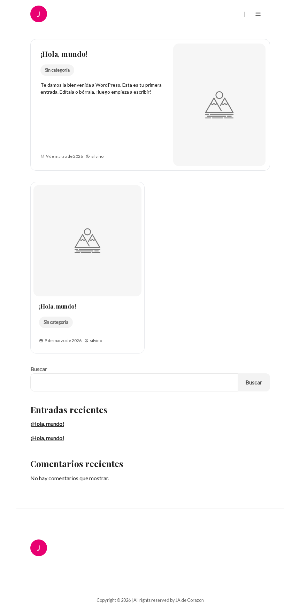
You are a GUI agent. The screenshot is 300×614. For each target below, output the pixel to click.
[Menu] (259, 13)
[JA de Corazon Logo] (43, 14)
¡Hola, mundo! (63, 54)
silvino (94, 156)
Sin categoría (57, 70)
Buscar (38, 369)
